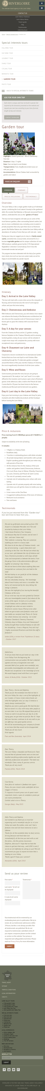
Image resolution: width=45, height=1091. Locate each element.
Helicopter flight (8, 1034)
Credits (4, 997)
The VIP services (8, 1041)
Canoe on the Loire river (11, 1036)
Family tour (6, 64)
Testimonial (27, 880)
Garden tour (9, 79)
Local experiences (8, 1030)
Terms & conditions (9, 990)
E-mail (11, 898)
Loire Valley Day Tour (10, 1008)
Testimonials (22, 27)
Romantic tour (7, 74)
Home (3, 34)
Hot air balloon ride (9, 1032)
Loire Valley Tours (8, 1001)
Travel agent (6, 982)
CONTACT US (22, 13)
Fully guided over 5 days (11, 1006)
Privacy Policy (15, 941)
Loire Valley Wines (22, 19)
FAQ (22, 25)
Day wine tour (7, 53)
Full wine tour (7, 48)
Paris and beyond (8, 1044)
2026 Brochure (22, 30)
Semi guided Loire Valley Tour (12, 1010)
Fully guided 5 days (9, 1003)
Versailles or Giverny (10, 1049)
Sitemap (4, 986)
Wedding (6, 1039)
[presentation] (23, 911)
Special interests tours (12, 34)
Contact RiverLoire (12, 117)
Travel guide (22, 22)
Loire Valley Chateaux (22, 17)
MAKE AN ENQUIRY (12, 182)
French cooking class (9, 1037)
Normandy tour (8, 1048)
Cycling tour (7, 69)
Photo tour (6, 84)
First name (9, 880)
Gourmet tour (7, 58)
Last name (12, 888)
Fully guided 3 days (9, 1005)
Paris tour (6, 1046)
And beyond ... (8, 1051)
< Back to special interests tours (19, 91)
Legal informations (8, 993)
